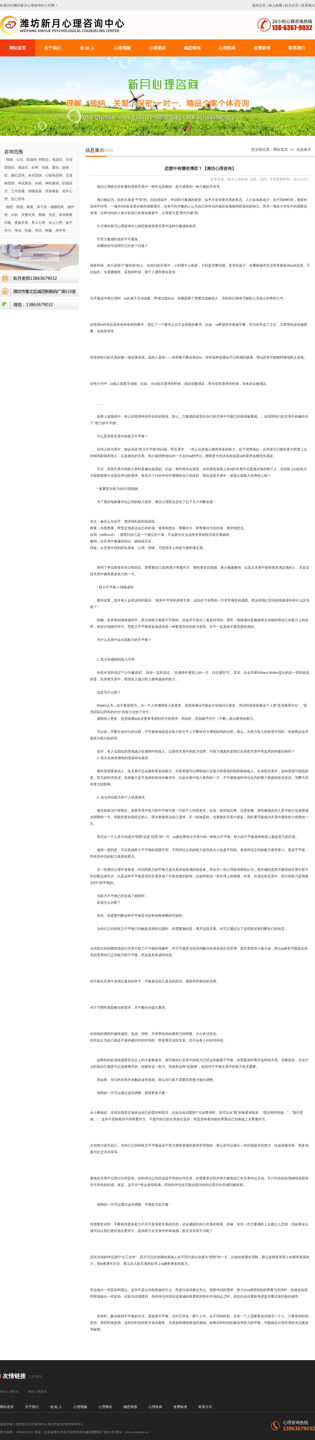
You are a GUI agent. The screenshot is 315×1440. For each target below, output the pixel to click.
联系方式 (205, 1407)
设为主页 (291, 5)
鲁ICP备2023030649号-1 (65, 1424)
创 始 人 (56, 1407)
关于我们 (32, 1407)
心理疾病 (155, 1407)
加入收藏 (275, 5)
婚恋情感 (130, 1407)
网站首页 (280, 149)
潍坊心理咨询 (37, 1392)
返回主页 (259, 5)
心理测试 (105, 1407)
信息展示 (303, 149)
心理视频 (80, 1407)
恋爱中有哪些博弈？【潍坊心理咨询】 (200, 168)
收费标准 (180, 1407)
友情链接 (14, 1376)
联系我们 (308, 5)
